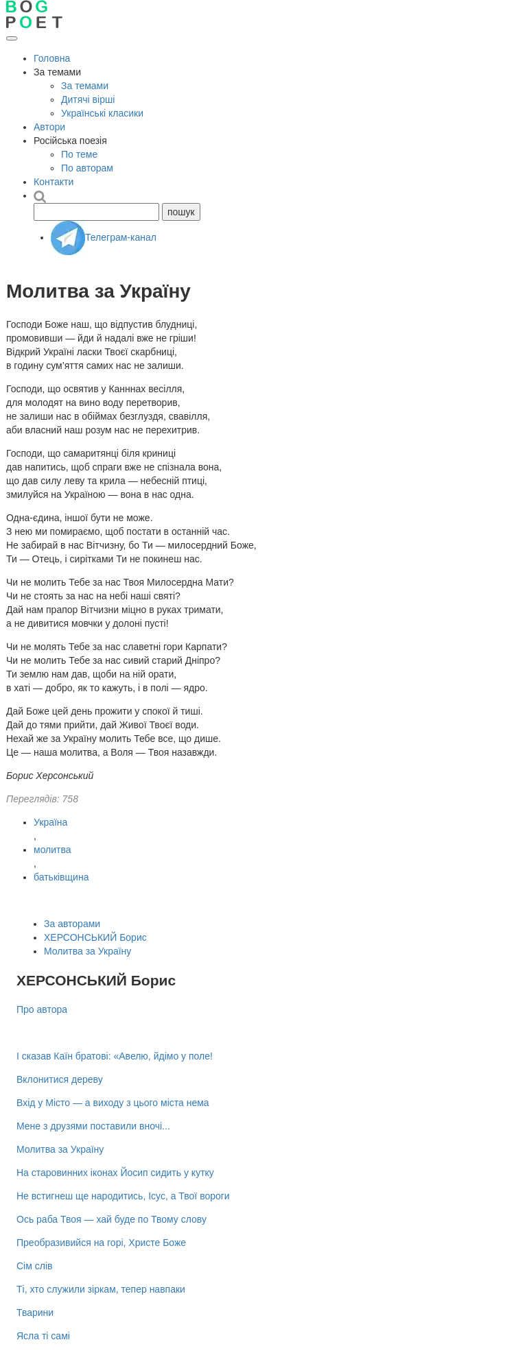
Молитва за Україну (87, 951)
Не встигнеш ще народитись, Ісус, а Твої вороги (123, 1195)
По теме (79, 154)
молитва (52, 849)
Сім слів (34, 1265)
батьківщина (61, 877)
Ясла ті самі (43, 1335)
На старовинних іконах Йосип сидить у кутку (115, 1172)
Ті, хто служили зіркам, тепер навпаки (100, 1289)
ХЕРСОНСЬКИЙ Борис (95, 937)
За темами (84, 85)
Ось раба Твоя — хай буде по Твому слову (111, 1219)
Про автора (41, 1009)
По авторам (87, 168)
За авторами (72, 923)
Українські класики (102, 113)
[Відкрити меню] (11, 38)
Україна (50, 822)
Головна (52, 58)
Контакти (53, 181)
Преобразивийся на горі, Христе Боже (101, 1242)
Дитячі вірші (88, 99)
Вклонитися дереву (59, 1079)
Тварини (35, 1312)
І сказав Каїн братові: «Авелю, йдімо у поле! (114, 1056)
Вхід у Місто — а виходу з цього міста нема (112, 1102)
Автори (49, 126)
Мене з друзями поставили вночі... (93, 1126)
